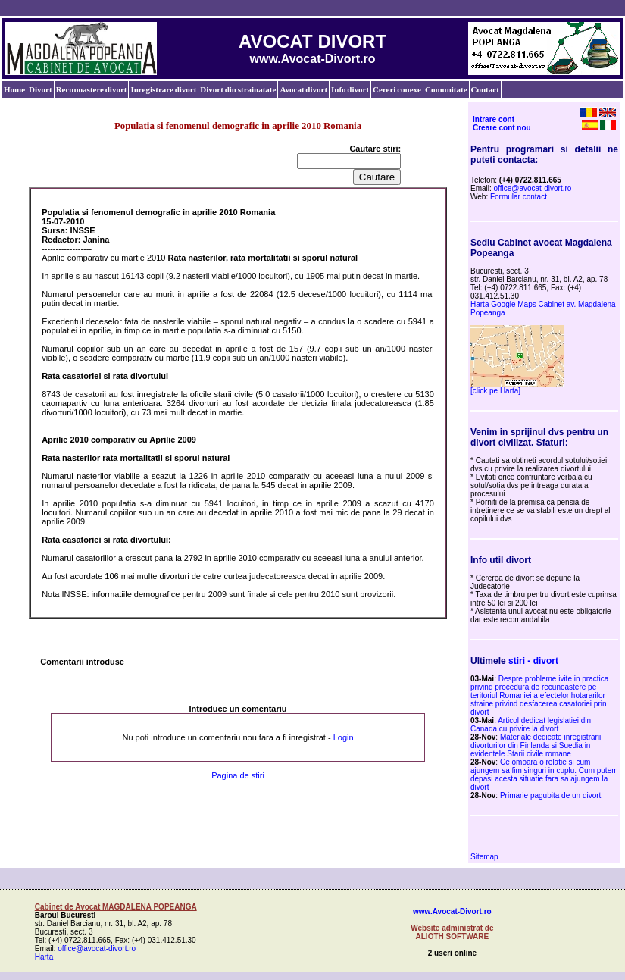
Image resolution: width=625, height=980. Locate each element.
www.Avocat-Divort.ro (452, 911)
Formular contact (518, 197)
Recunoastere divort (91, 89)
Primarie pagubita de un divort (550, 795)
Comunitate (446, 89)
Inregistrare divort (163, 89)
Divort (40, 89)
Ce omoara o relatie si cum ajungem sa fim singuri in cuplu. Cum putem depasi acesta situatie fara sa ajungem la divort (544, 774)
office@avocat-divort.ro (533, 188)
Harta (44, 957)
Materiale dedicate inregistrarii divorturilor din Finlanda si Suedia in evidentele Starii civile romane (535, 745)
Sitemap (484, 857)
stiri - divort (533, 661)
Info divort (350, 89)
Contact (485, 89)
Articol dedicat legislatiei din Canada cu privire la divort (530, 724)
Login (343, 737)
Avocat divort (303, 89)
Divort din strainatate (238, 89)
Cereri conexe (397, 89)
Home (14, 89)
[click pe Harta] (495, 391)
